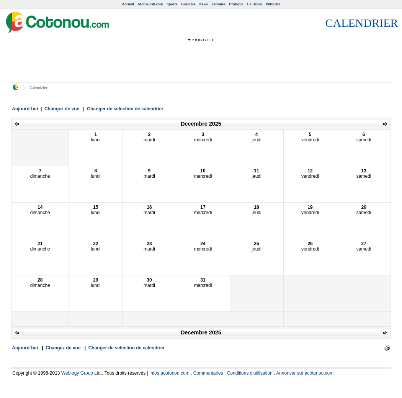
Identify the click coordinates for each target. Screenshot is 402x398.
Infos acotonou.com (169, 373)
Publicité (273, 4)
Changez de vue (61, 108)
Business (188, 4)
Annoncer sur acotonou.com (304, 373)
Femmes (219, 4)
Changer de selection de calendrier (125, 108)
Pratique (236, 4)
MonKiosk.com (150, 4)
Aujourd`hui (25, 108)
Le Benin (254, 4)
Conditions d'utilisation (250, 373)
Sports (172, 4)
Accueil (128, 4)
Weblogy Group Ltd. (81, 373)
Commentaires (208, 373)
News (203, 4)
